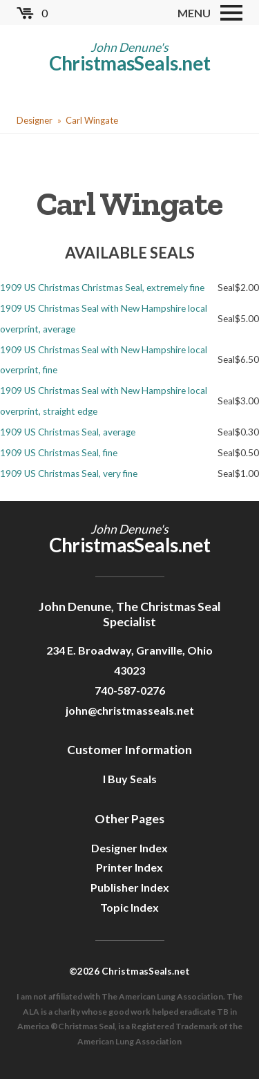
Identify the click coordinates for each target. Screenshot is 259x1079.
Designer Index (129, 847)
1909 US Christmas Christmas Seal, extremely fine (102, 287)
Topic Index (129, 907)
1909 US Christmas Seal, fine (58, 452)
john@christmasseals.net (130, 710)
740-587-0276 (130, 690)
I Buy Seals (130, 778)
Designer (34, 120)
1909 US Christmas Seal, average (67, 432)
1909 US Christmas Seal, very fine (68, 473)
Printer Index (129, 867)
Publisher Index (129, 887)
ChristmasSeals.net (130, 63)
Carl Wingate (92, 120)
